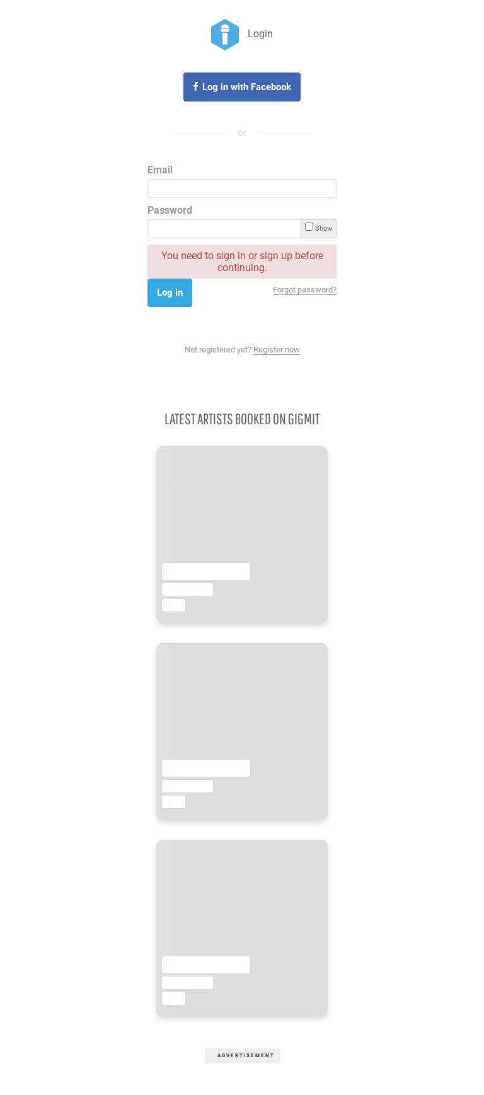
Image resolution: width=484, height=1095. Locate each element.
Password (169, 210)
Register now (276, 349)
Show (318, 228)
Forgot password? (305, 289)
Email (160, 170)
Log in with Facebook (246, 87)
